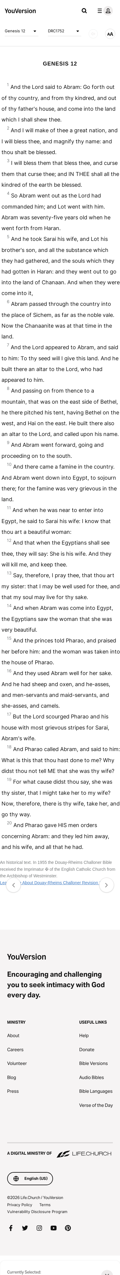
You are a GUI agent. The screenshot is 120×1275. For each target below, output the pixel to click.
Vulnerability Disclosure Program (37, 1211)
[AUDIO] (93, 34)
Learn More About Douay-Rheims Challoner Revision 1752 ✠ (56, 882)
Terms (45, 1204)
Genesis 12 (21, 31)
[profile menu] (104, 11)
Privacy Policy (19, 1204)
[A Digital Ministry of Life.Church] (60, 1150)
